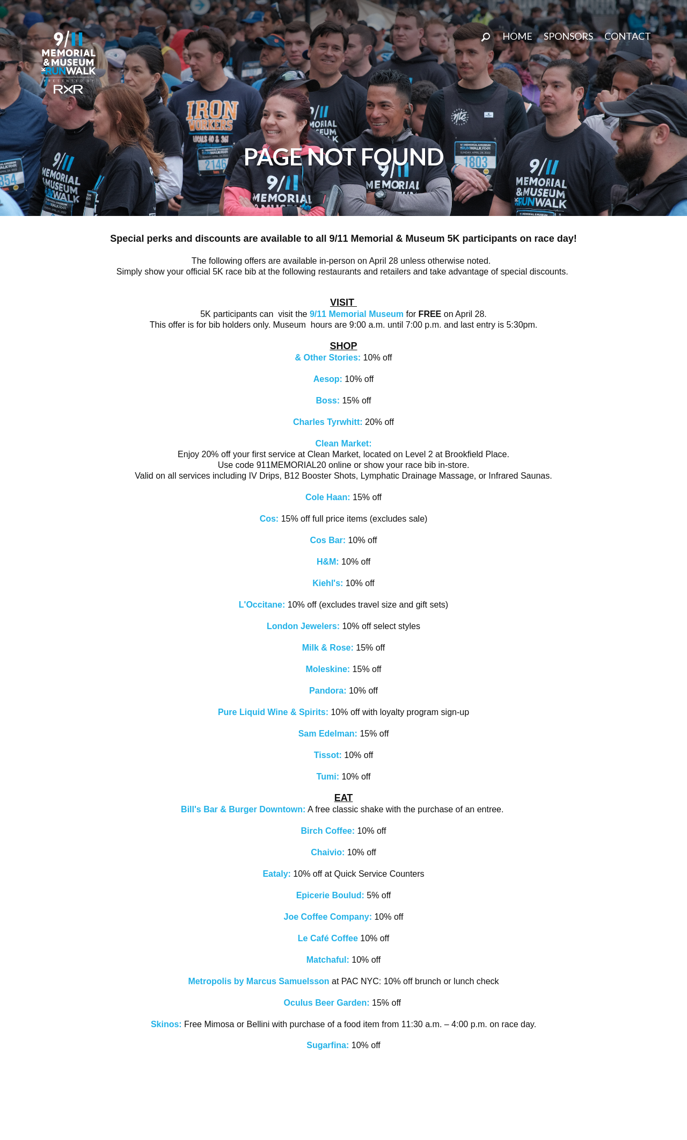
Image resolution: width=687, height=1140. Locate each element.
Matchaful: (329, 959)
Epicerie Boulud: (330, 895)
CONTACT (627, 36)
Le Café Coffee (329, 938)
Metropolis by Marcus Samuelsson (258, 981)
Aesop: (329, 379)
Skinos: (166, 1024)
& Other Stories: (328, 357)
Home (517, 36)
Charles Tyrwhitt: (328, 422)
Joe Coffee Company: (328, 916)
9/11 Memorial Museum (357, 314)
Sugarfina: (327, 1045)
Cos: (270, 518)
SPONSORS (568, 36)
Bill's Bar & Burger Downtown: (243, 809)
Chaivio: (328, 852)
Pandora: (329, 690)
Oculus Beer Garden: (328, 1002)
